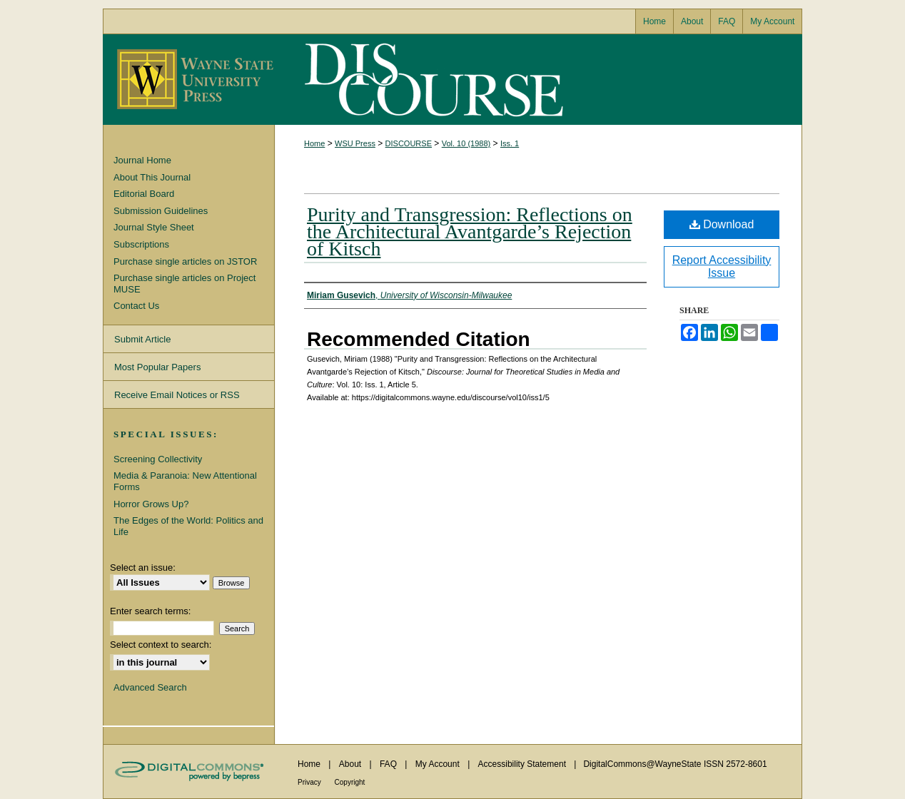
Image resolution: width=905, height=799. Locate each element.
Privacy (310, 782)
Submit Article (142, 339)
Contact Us (136, 305)
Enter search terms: (150, 611)
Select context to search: (160, 644)
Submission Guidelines (160, 210)
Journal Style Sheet (153, 227)
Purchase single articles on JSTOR (185, 261)
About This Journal (152, 177)
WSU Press (355, 143)
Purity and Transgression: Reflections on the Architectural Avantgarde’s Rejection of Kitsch (469, 231)
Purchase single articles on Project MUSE (184, 284)
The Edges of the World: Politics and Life (188, 526)
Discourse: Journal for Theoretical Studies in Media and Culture (431, 79)
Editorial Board (143, 193)
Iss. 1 (509, 143)
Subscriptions (141, 244)
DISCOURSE (408, 143)
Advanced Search (150, 687)
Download (721, 224)
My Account (438, 764)
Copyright (350, 782)
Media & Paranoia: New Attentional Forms (185, 481)
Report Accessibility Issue (722, 266)
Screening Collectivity (157, 459)
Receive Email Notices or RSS (177, 395)
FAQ (389, 764)
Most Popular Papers (157, 367)
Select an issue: (143, 567)
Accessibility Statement (523, 764)
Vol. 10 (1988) (466, 143)
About (351, 764)
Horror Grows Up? (150, 504)
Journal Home (142, 160)
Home (314, 143)
